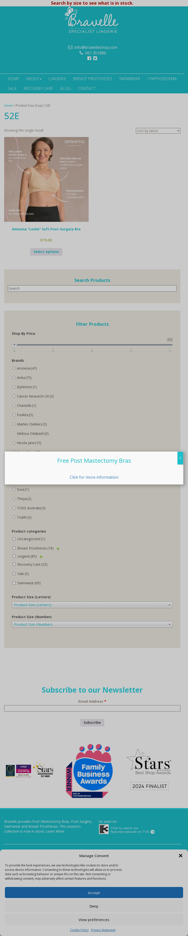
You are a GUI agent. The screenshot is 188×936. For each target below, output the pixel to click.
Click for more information (94, 477)
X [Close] (180, 458)
